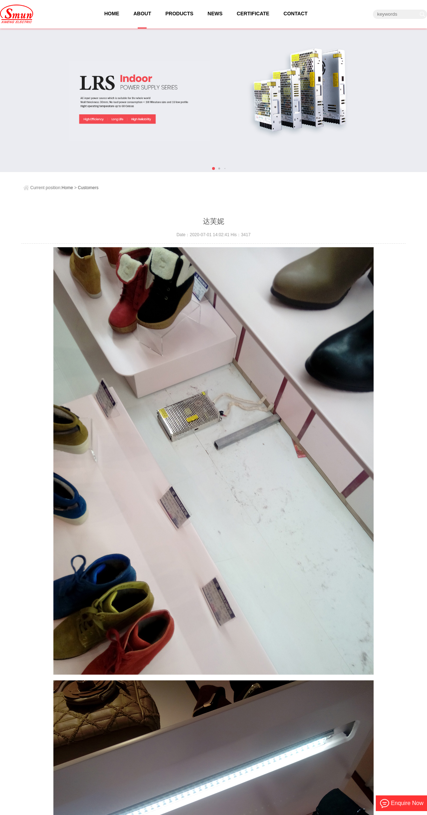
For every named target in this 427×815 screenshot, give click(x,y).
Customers (88, 187)
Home (67, 187)
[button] (213, 168)
